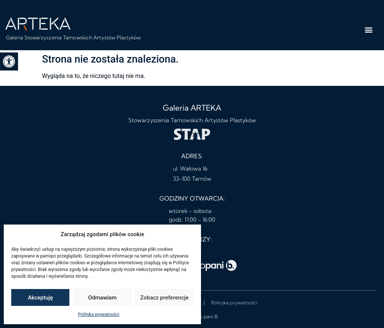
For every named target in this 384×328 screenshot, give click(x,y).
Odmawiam (102, 297)
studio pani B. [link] (204, 316)
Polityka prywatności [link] (98, 314)
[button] (369, 30)
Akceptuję (40, 297)
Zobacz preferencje (164, 297)
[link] (9, 61)
